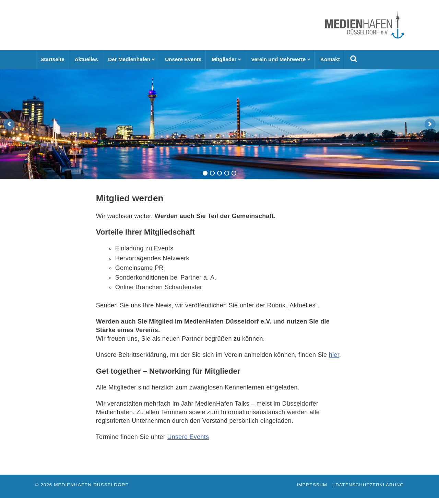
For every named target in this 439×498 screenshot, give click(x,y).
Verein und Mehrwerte (278, 59)
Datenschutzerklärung (369, 484)
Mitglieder (224, 59)
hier (334, 354)
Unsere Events (183, 59)
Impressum (312, 484)
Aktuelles (86, 59)
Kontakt (330, 59)
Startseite (52, 59)
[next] (430, 123)
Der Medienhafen (129, 59)
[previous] (8, 123)
